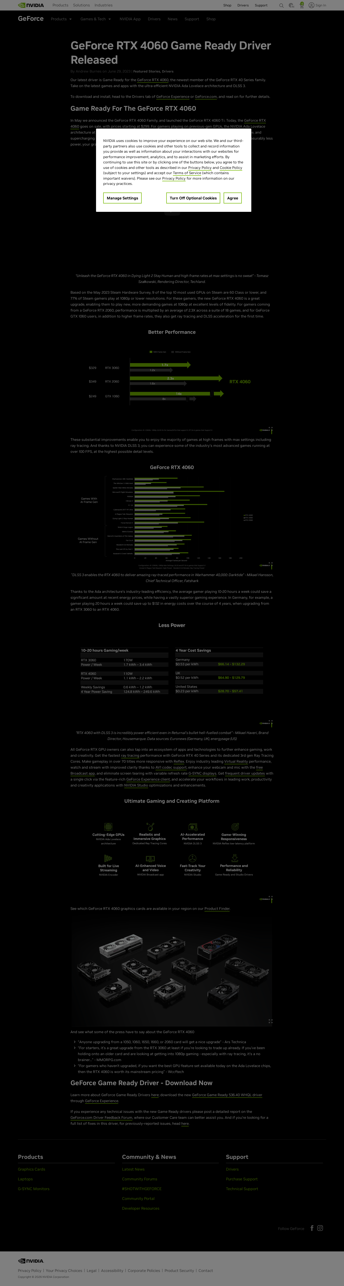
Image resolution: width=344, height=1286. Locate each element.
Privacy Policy (200, 167)
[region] (173, 170)
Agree (232, 198)
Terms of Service (187, 173)
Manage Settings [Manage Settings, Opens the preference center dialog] (122, 198)
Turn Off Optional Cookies (193, 198)
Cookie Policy (231, 167)
